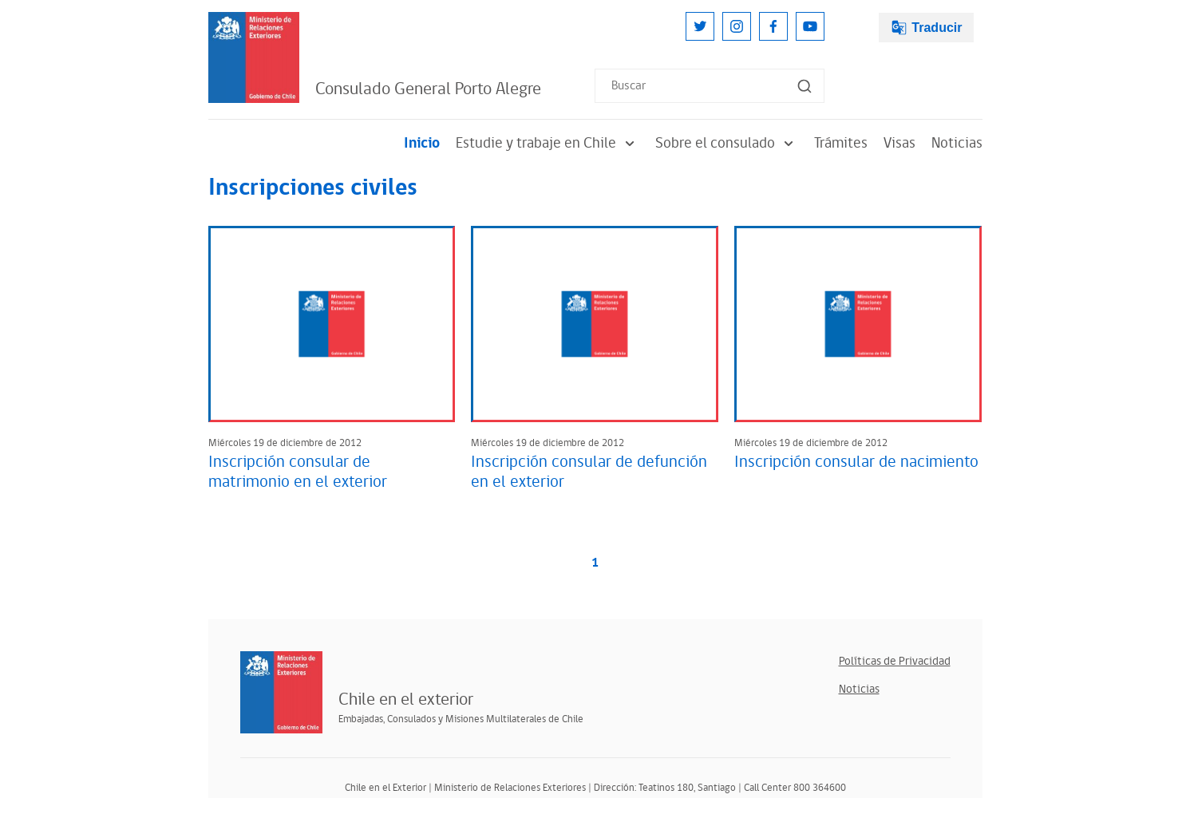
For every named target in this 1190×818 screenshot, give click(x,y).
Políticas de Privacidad (895, 661)
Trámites (841, 143)
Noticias (956, 143)
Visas (899, 143)
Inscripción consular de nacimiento (856, 462)
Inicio (422, 143)
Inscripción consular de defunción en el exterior (589, 472)
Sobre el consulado (726, 143)
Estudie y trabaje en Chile (547, 143)
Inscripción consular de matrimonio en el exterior (297, 472)
